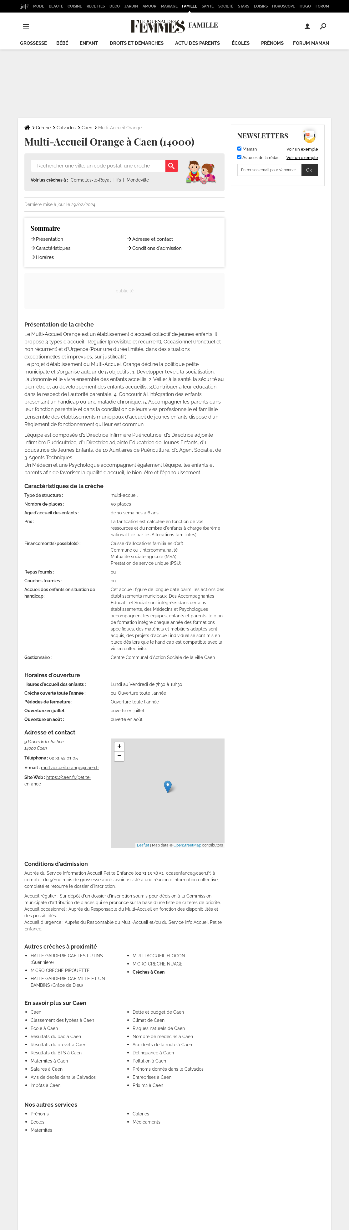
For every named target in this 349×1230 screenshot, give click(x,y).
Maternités (41, 1130)
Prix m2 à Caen (148, 1085)
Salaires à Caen (47, 1069)
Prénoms (272, 43)
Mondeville (138, 180)
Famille (189, 6)
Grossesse (33, 43)
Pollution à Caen (149, 1060)
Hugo (305, 6)
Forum (322, 6)
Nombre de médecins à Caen (163, 1036)
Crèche (43, 127)
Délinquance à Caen (153, 1052)
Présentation (49, 239)
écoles (241, 43)
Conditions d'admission (157, 248)
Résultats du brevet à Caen (58, 1044)
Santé (208, 6)
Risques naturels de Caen (159, 1028)
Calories (141, 1113)
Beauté (56, 6)
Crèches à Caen (148, 972)
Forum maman (311, 43)
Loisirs (261, 6)
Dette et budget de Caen (158, 1012)
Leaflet (143, 845)
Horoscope (283, 6)
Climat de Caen (148, 1020)
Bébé (62, 43)
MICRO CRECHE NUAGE (158, 963)
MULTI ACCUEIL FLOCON (159, 955)
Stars (243, 6)
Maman (247, 149)
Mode (38, 6)
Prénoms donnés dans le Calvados (168, 1069)
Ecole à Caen (44, 1028)
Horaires (45, 257)
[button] (168, 786)
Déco (114, 6)
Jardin (131, 6)
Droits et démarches (137, 43)
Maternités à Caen (49, 1060)
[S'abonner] (277, 170)
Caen (87, 127)
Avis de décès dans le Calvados (63, 1077)
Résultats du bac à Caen (56, 1036)
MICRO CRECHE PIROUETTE (60, 970)
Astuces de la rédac (258, 157)
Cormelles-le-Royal (91, 180)
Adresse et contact (152, 239)
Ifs (118, 180)
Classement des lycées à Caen (62, 1020)
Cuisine (75, 6)
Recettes (96, 6)
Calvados (66, 127)
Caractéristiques (53, 248)
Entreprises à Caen (152, 1077)
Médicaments (146, 1121)
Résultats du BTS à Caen (56, 1052)
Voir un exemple (302, 149)
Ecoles (37, 1121)
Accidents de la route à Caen (162, 1044)
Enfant (89, 43)
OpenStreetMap (187, 845)
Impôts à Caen (45, 1085)
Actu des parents (197, 43)
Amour (149, 6)
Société (225, 6)
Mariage (169, 6)
